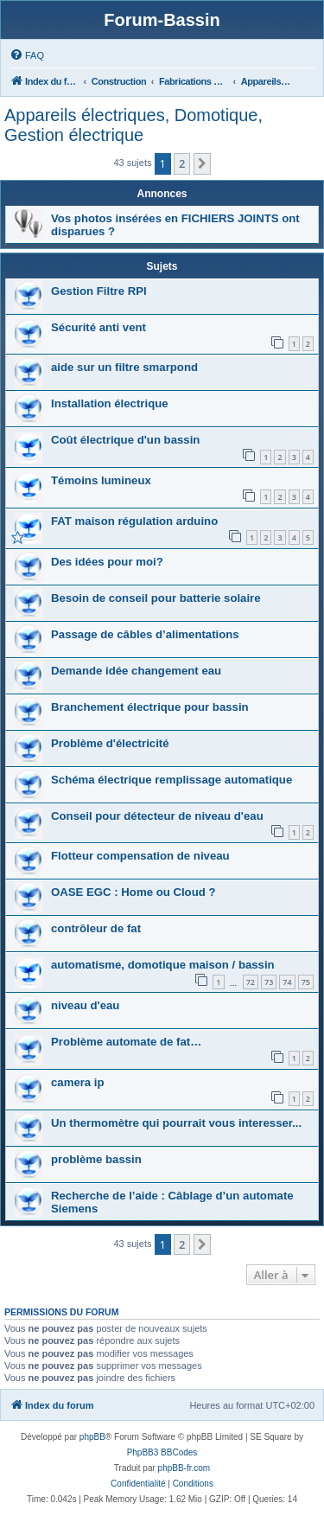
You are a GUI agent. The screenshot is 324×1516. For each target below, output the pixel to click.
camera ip (78, 1082)
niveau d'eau (85, 1005)
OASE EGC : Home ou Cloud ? (133, 892)
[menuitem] (27, 55)
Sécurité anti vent (98, 327)
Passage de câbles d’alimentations (145, 634)
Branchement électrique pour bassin (150, 706)
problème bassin (96, 1159)
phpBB (92, 1437)
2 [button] (182, 163)
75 (306, 982)
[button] (202, 163)
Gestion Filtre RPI (99, 291)
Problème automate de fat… (126, 1041)
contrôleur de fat (96, 928)
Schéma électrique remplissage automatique (171, 779)
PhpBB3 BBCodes (162, 1452)
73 (268, 982)
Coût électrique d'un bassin (125, 439)
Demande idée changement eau (136, 670)
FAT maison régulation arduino (134, 521)
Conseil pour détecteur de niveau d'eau (157, 815)
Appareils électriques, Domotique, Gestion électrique (133, 125)
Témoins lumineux (101, 480)
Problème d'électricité (110, 743)
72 (250, 982)
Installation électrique (109, 403)
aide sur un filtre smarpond (124, 367)
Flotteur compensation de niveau (140, 855)
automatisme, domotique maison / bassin (163, 964)
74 (287, 982)
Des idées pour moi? (107, 561)
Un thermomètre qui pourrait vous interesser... (176, 1122)
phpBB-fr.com (184, 1468)
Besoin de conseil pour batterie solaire (156, 598)
